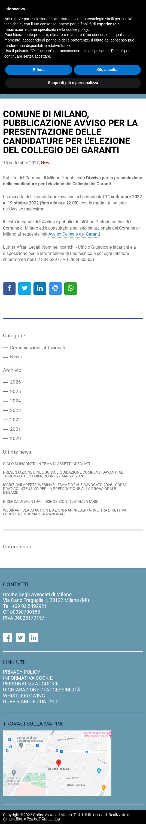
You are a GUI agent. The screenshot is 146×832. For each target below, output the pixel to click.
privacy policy (21, 680)
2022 (15, 423)
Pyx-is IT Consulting (43, 827)
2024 (15, 403)
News (16, 358)
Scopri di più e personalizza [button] (73, 83)
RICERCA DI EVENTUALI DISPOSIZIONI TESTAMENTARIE (55, 508)
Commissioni (19, 554)
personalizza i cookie (31, 691)
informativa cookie (28, 686)
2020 (15, 443)
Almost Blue (13, 827)
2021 (15, 433)
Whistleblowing (24, 703)
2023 (15, 413)
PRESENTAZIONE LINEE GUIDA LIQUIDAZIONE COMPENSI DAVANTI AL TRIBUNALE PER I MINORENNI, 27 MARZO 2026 (65, 480)
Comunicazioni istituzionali (39, 348)
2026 (15, 384)
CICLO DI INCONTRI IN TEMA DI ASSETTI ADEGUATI (51, 469)
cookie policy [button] (77, 29)
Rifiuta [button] (39, 69)
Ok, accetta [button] (107, 69)
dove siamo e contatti (31, 709)
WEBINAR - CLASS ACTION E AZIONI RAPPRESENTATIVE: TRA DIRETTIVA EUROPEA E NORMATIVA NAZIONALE (60, 519)
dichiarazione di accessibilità (41, 697)
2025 (15, 393)
